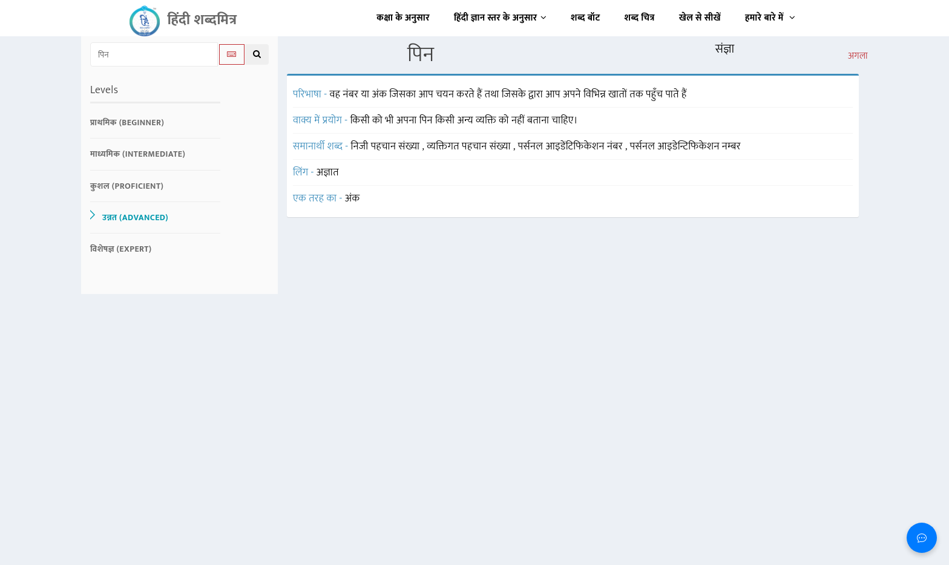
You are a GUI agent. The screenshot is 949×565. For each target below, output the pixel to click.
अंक (352, 198)
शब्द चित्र (640, 17)
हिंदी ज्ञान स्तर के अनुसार (500, 17)
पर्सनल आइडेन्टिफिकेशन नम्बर (685, 146)
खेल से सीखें (700, 17)
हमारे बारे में (770, 17)
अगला (858, 56)
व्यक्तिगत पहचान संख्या (470, 146)
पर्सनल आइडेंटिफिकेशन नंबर (571, 146)
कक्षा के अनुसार (403, 17)
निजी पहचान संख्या (386, 146)
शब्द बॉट (585, 17)
